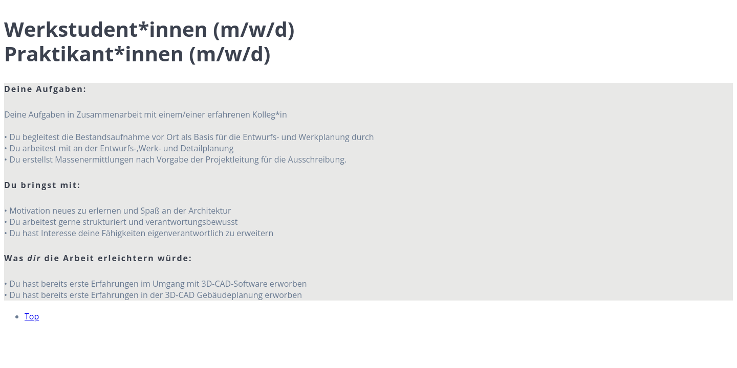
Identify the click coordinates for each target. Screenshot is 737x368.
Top (32, 316)
